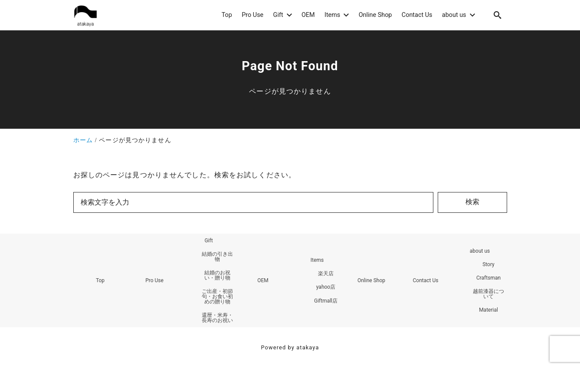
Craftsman (488, 278)
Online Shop (371, 280)
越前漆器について (488, 294)
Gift (208, 241)
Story (488, 264)
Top (100, 280)
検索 (472, 202)
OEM (263, 280)
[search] (497, 15)
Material (488, 310)
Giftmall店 (326, 301)
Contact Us (426, 280)
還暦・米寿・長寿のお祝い (217, 317)
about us (480, 251)
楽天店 (326, 273)
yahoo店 (325, 287)
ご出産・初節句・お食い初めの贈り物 (217, 296)
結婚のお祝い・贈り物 (217, 275)
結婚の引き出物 (217, 256)
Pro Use (154, 280)
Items (317, 260)
